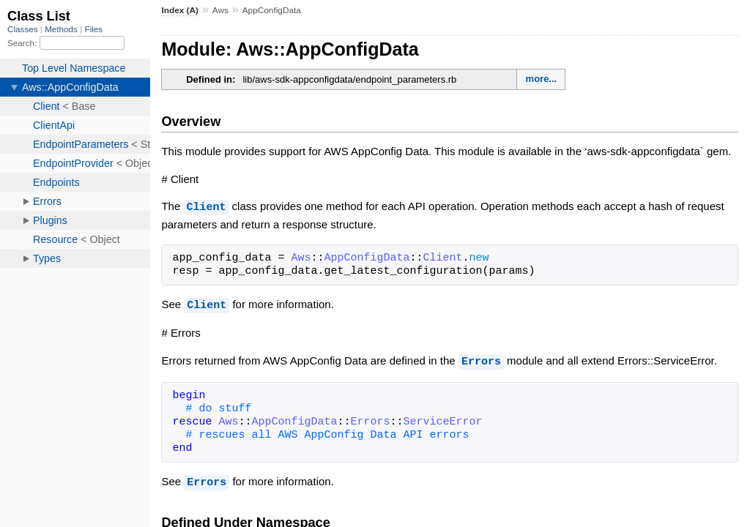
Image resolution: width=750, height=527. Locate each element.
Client (206, 206)
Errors (481, 359)
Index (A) (179, 10)
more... (541, 78)
